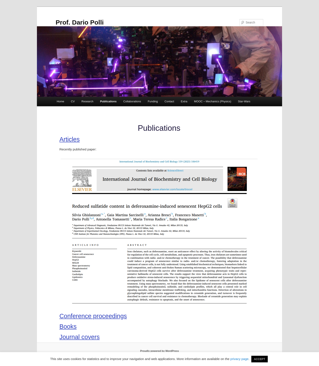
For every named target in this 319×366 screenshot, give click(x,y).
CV (73, 101)
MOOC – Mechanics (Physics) (212, 101)
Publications (108, 101)
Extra (184, 101)
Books (68, 326)
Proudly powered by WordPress (159, 351)
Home (60, 101)
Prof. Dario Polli (80, 22)
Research (88, 101)
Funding (153, 101)
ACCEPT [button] (259, 359)
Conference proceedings (93, 316)
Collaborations (132, 101)
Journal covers (79, 337)
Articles (69, 139)
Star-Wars (244, 101)
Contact (169, 101)
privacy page (239, 359)
